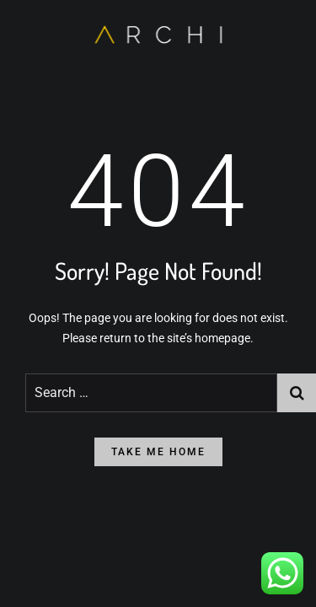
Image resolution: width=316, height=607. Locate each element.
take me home (158, 452)
